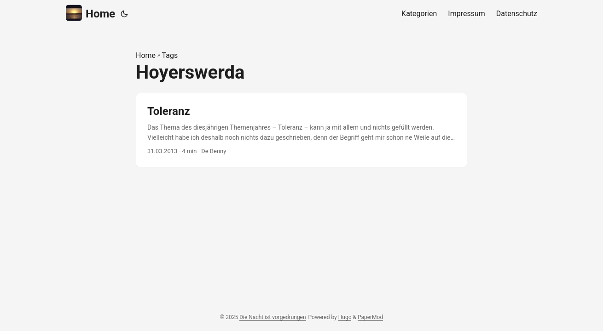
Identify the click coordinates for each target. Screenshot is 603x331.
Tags (170, 55)
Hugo (345, 317)
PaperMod (370, 317)
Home (90, 13)
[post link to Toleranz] (301, 130)
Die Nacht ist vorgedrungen (272, 317)
